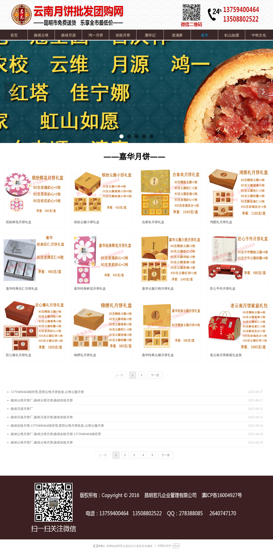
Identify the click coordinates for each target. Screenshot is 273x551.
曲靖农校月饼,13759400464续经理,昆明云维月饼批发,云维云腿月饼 (57, 425)
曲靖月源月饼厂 (22, 409)
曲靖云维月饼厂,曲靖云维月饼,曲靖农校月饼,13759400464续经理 (56, 434)
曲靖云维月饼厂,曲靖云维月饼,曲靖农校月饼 (42, 400)
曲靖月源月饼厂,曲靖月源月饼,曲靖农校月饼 (42, 417)
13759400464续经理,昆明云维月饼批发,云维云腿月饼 (47, 392)
